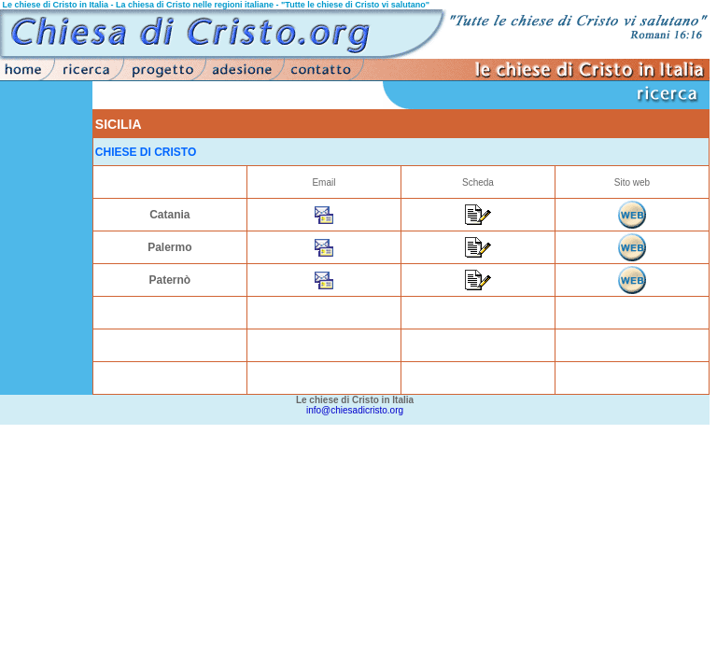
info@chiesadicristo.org (354, 410)
